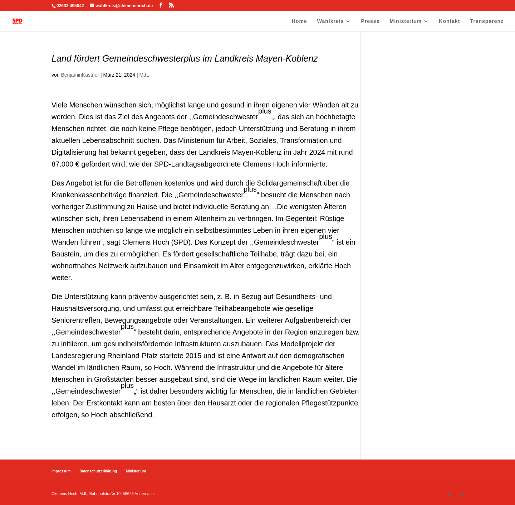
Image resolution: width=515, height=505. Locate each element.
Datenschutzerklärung (98, 471)
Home (299, 21)
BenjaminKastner (80, 75)
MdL (144, 75)
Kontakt (449, 21)
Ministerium (406, 21)
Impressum (61, 471)
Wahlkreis (330, 21)
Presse (370, 21)
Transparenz (487, 21)
